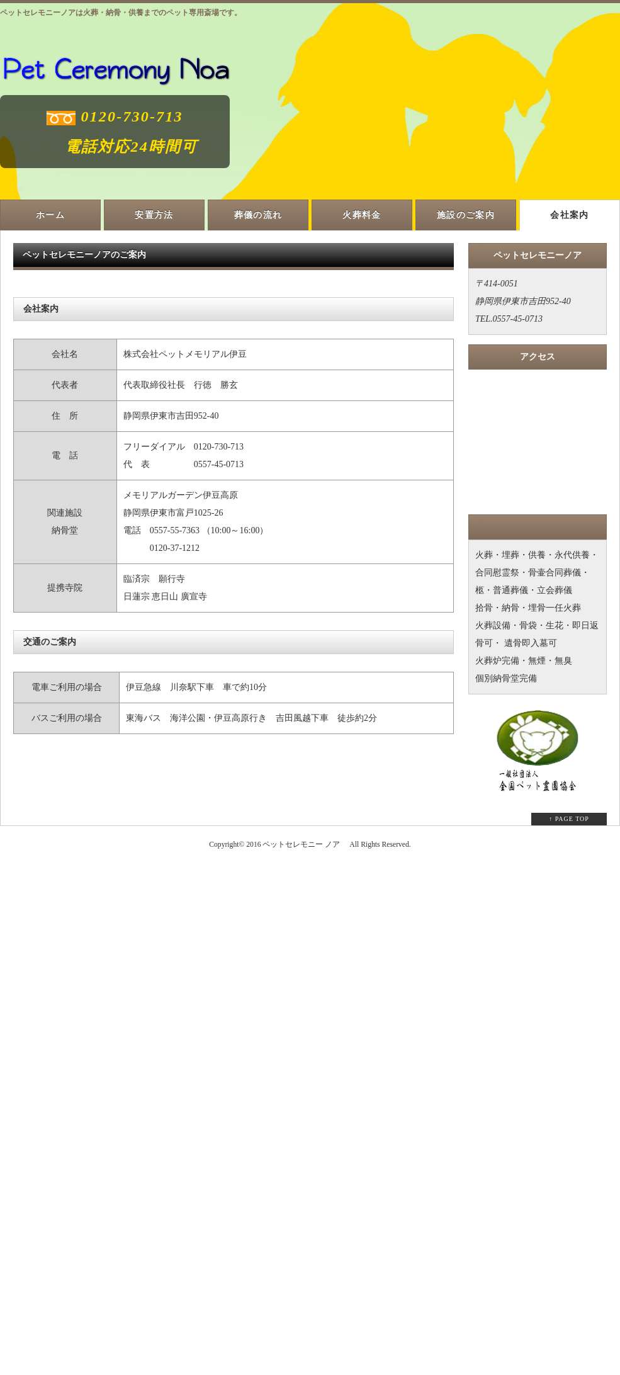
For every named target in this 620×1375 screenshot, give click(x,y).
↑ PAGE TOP (569, 818)
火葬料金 (361, 215)
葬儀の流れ (258, 215)
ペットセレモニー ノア (301, 844)
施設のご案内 (466, 215)
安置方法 (154, 215)
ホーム (50, 215)
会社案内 (569, 215)
